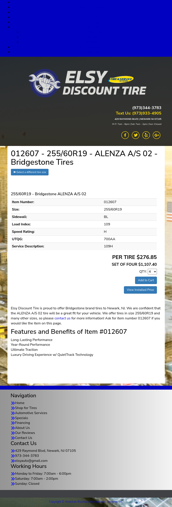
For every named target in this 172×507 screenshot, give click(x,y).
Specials (90, 17)
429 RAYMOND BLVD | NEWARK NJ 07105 (138, 119)
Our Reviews (90, 47)
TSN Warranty (94, 42)
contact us (62, 318)
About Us (90, 27)
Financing (90, 22)
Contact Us (90, 52)
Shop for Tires (90, 7)
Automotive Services (90, 12)
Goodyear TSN (94, 37)
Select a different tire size (29, 172)
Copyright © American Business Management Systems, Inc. (86, 502)
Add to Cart (146, 280)
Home (19, 403)
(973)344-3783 (146, 108)
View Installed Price (140, 290)
